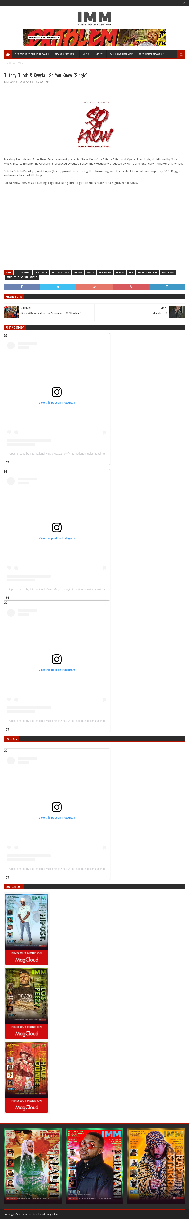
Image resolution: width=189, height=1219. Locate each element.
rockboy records (147, 272)
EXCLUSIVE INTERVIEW (121, 54)
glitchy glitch (60, 272)
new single (105, 272)
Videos (100, 54)
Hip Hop (78, 272)
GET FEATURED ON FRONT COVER (32, 54)
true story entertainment (22, 277)
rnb (131, 272)
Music (86, 54)
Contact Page (15, 62)
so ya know (168, 272)
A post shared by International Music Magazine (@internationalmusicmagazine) (57, 453)
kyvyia (90, 272)
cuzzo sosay (23, 272)
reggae (120, 272)
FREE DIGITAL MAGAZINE (151, 54)
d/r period (41, 272)
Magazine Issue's (64, 54)
